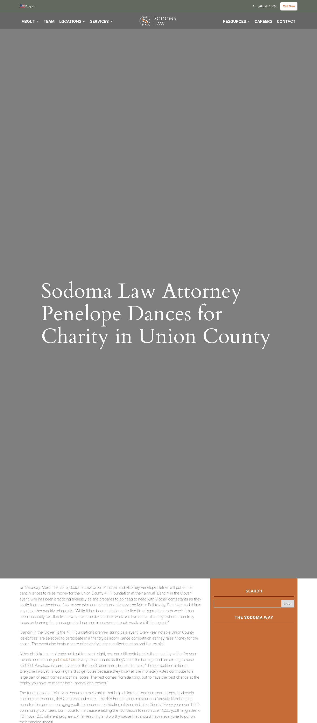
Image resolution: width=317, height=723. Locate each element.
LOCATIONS (70, 22)
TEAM (49, 22)
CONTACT (286, 22)
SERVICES (99, 22)
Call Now (289, 6)
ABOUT (28, 22)
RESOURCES (234, 22)
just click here (64, 659)
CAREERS (263, 22)
